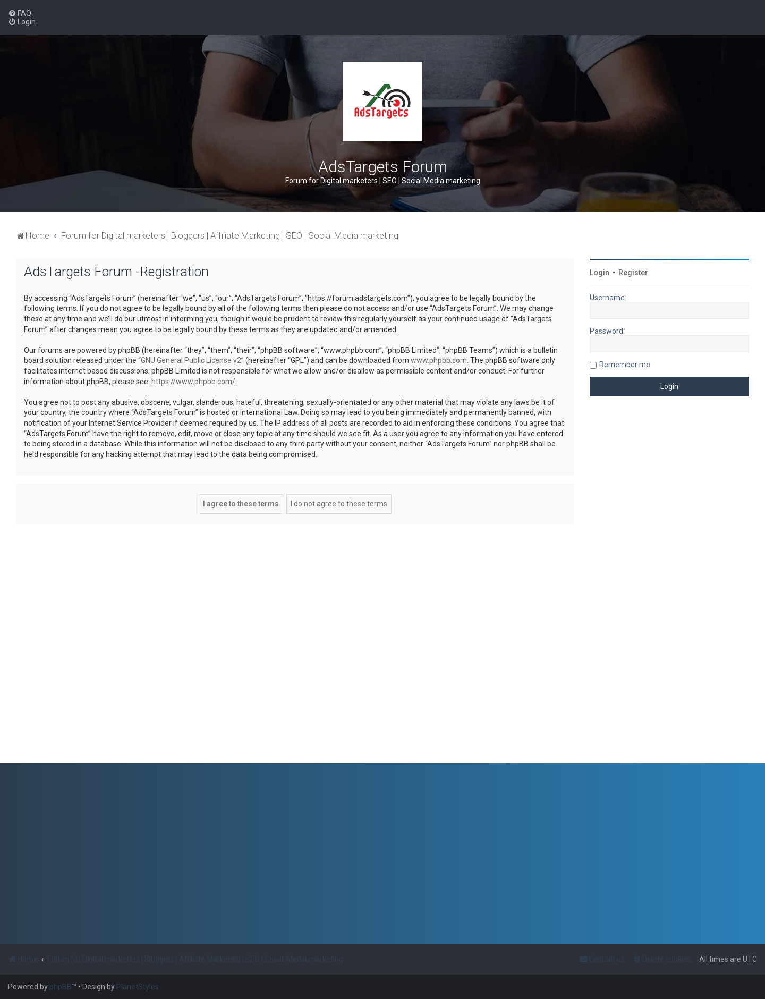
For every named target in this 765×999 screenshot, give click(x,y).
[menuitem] (19, 13)
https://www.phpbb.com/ (193, 381)
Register (633, 272)
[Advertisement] (669, 587)
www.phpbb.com (439, 360)
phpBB (60, 987)
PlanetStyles (137, 987)
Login (599, 272)
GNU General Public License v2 (191, 360)
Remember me (624, 364)
